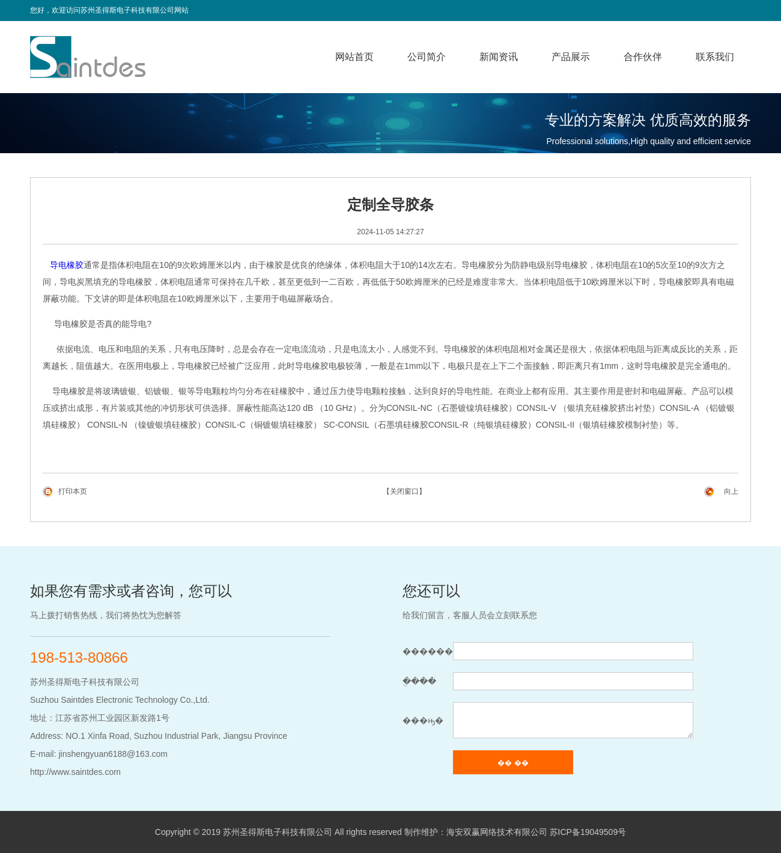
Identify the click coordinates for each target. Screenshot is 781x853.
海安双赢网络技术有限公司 (496, 832)
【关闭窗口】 (404, 491)
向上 (731, 491)
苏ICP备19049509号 (588, 832)
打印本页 (72, 491)
